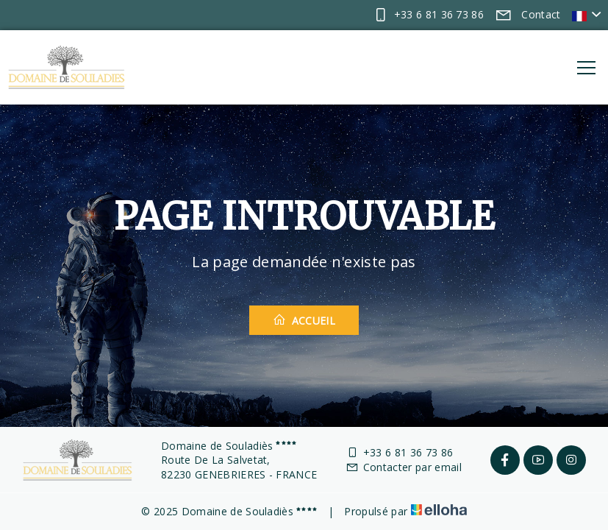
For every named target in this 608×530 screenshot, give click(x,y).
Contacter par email (403, 467)
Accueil (304, 320)
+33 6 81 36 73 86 (399, 452)
